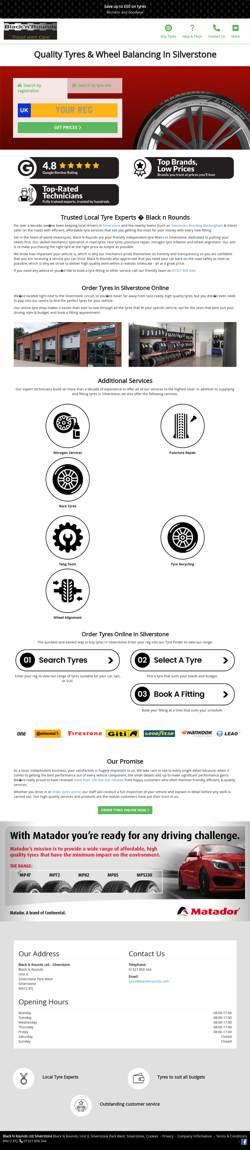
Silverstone (111, 225)
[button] (235, 31)
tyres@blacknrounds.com (149, 981)
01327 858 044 (183, 270)
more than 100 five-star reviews (99, 780)
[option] (35, 733)
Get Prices (67, 127)
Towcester (179, 225)
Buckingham (213, 225)
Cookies (152, 1136)
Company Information (194, 1136)
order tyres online (66, 792)
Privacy (167, 1136)
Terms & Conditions (231, 1136)
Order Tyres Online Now (125, 810)
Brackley (195, 225)
